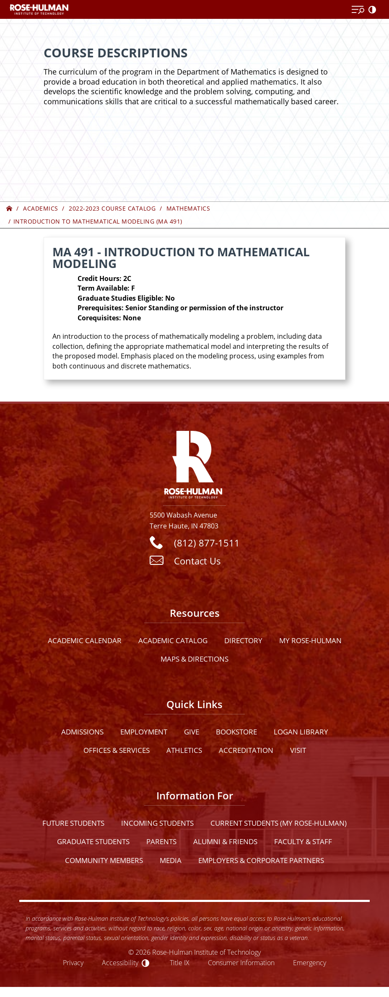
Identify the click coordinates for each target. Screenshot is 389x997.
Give (191, 732)
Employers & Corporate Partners (261, 860)
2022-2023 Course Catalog (112, 208)
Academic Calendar (85, 640)
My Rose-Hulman (310, 640)
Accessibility (120, 962)
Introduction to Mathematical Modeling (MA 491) (97, 221)
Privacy (73, 962)
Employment (143, 732)
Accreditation (246, 750)
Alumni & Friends (225, 841)
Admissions (82, 732)
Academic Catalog (172, 640)
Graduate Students (93, 841)
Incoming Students (157, 823)
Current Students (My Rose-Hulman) (278, 823)
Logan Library (301, 732)
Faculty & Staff (303, 841)
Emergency (309, 962)
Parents (161, 841)
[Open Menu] (358, 10)
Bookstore (236, 732)
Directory (243, 640)
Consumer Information (241, 962)
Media (171, 860)
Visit (298, 750)
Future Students (73, 823)
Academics (40, 208)
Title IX (179, 962)
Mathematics (188, 208)
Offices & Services (116, 750)
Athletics (184, 750)
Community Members (104, 860)
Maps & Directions (194, 659)
